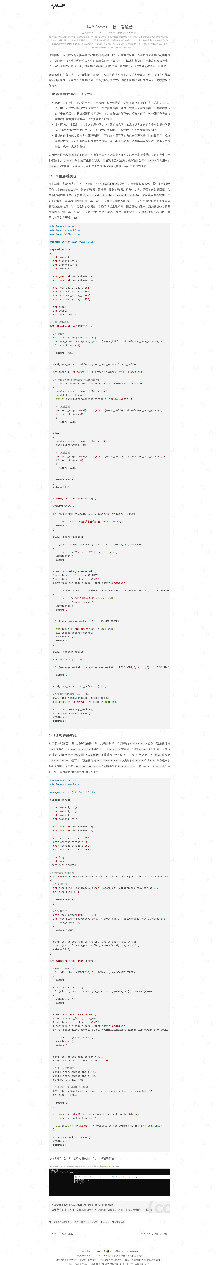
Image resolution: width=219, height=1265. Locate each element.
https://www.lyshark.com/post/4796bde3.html (89, 1201)
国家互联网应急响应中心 (151, 1257)
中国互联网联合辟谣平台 (111, 1257)
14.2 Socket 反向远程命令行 (155, 1231)
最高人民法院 (131, 1257)
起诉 (141, 1252)
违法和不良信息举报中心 (68, 1257)
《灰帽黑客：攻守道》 (60, 1219)
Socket (105, 1219)
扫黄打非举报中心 (89, 1257)
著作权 (124, 1252)
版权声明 (84, 1261)
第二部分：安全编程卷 (86, 1219)
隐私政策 (73, 1261)
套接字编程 (118, 1219)
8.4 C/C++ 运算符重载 (61, 1231)
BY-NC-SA (113, 1206)
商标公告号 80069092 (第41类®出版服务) (109, 1261)
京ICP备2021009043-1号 (93, 1248)
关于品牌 (135, 1261)
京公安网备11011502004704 (124, 1248)
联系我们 (145, 1261)
